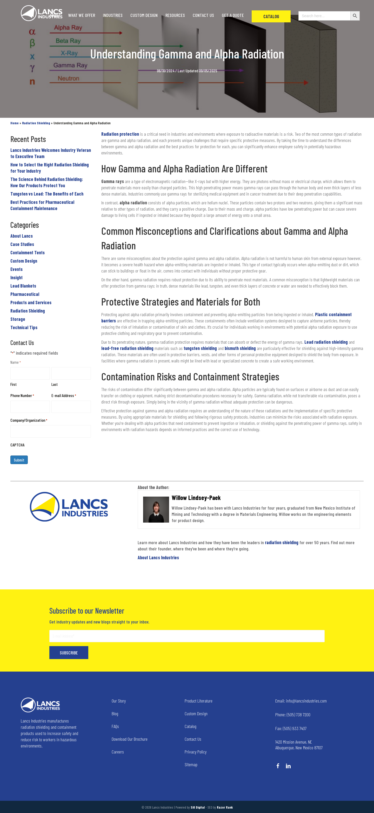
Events (16, 269)
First (13, 384)
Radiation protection (120, 134)
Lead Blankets (23, 286)
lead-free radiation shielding (127, 348)
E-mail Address (63, 395)
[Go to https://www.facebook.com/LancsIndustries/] (277, 766)
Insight (16, 277)
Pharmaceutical (24, 294)
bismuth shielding (240, 348)
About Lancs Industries (158, 557)
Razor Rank (225, 807)
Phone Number (22, 395)
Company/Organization (28, 420)
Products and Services (30, 302)
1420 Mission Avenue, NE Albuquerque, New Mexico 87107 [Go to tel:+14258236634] (299, 744)
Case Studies (22, 244)
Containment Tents (27, 252)
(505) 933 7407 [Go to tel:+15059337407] (290, 728)
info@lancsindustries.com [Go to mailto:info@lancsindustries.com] (301, 701)
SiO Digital (198, 807)
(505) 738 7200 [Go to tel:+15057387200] (292, 714)
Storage (17, 319)
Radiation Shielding (27, 311)
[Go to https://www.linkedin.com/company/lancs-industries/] (288, 766)
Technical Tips (23, 327)
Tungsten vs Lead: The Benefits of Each (46, 194)
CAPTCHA (17, 444)
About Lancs (21, 236)
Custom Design (23, 261)
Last (54, 384)
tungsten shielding (200, 348)
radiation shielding (281, 542)
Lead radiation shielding (326, 342)
